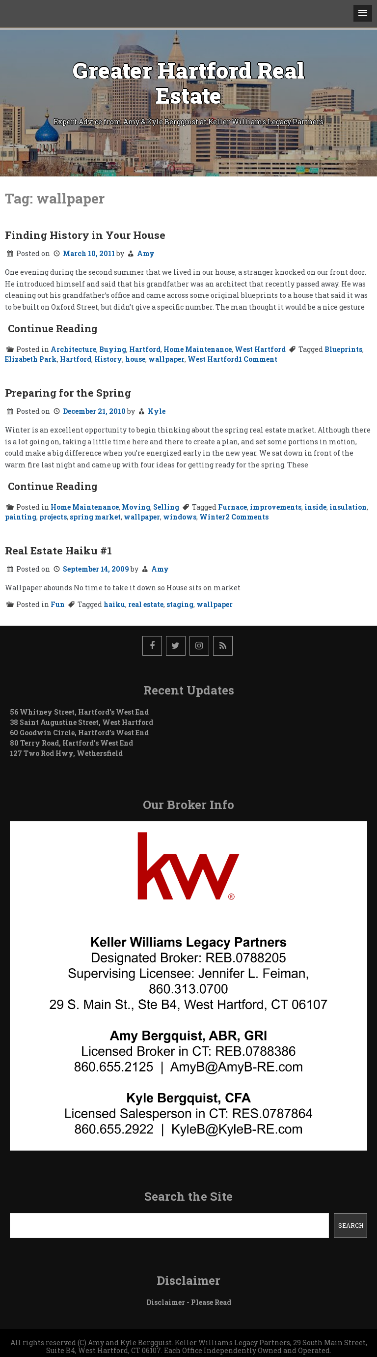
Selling (166, 507)
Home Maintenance (197, 349)
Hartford (145, 349)
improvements (275, 507)
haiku (114, 604)
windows (179, 516)
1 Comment (258, 359)
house (135, 359)
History (108, 359)
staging (179, 604)
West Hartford (260, 349)
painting (20, 516)
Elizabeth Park (31, 359)
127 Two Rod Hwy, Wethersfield (66, 753)
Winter (212, 516)
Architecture (73, 349)
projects (53, 516)
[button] (362, 13)
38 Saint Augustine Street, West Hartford (81, 722)
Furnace (232, 507)
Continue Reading (53, 328)
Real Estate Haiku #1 (58, 550)
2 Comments (247, 516)
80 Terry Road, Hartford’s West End (71, 743)
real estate (145, 604)
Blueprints (343, 349)
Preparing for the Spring (68, 393)
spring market (95, 516)
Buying (112, 349)
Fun (58, 604)
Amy (146, 253)
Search (350, 1225)
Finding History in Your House (85, 235)
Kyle (156, 411)
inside (315, 507)
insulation (348, 507)
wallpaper (166, 359)
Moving (136, 507)
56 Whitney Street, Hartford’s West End (79, 712)
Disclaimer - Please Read (188, 1302)
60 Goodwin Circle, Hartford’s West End (79, 732)
